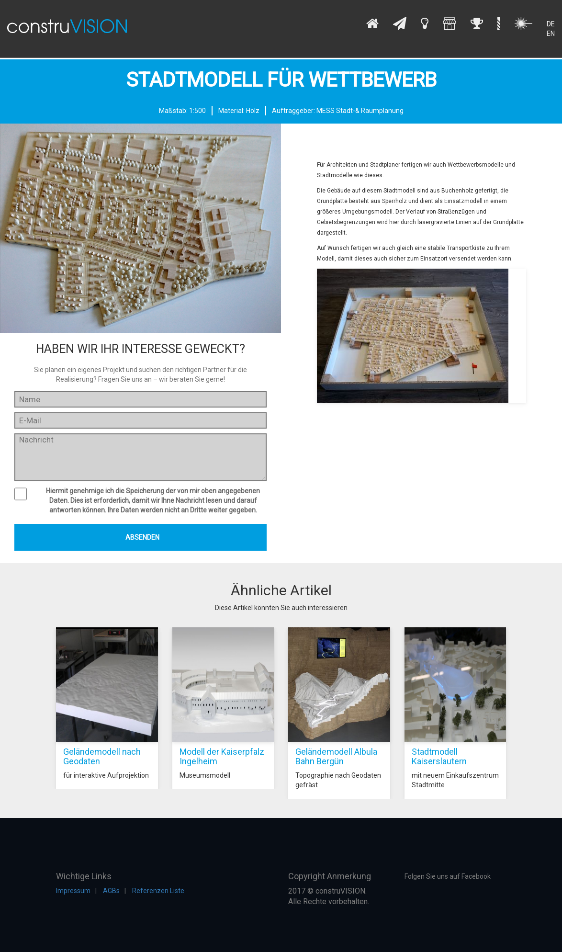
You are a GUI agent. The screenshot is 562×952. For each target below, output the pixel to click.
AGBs (111, 891)
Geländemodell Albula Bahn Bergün (336, 756)
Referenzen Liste (158, 891)
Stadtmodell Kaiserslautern (439, 756)
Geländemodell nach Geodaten (102, 756)
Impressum (73, 891)
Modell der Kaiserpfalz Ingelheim (222, 756)
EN (551, 33)
